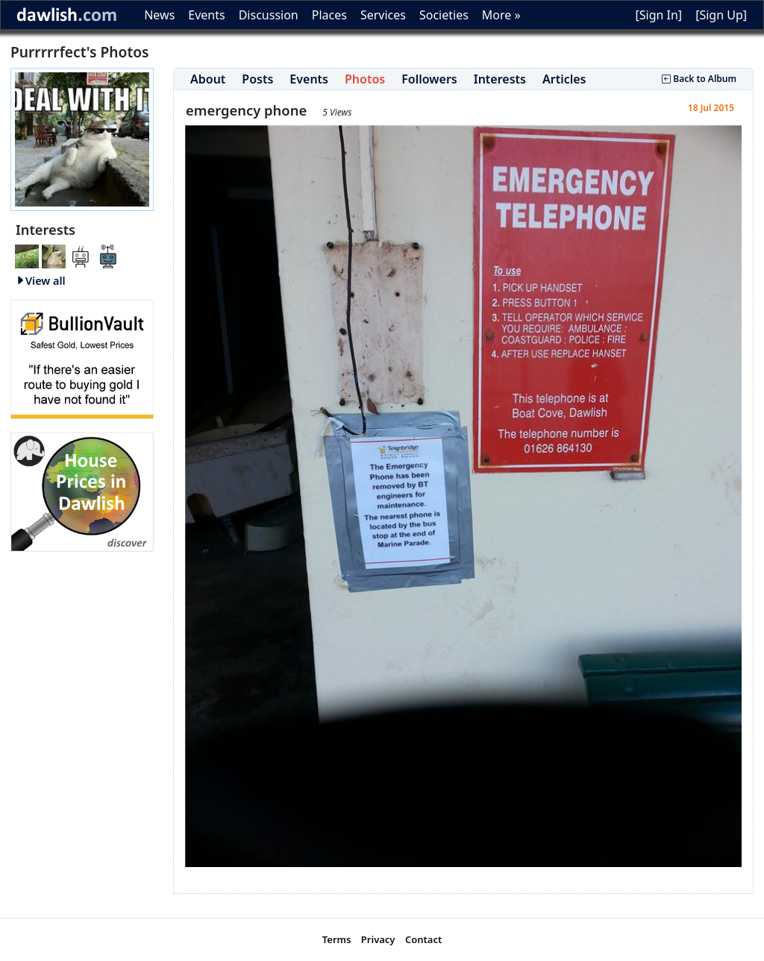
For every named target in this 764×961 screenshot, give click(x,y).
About (207, 79)
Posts (257, 79)
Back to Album (699, 78)
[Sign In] (658, 15)
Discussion (268, 15)
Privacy (378, 939)
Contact (423, 939)
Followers (429, 79)
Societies (444, 15)
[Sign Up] (721, 15)
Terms (336, 939)
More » (501, 15)
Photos (365, 79)
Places (329, 15)
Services (383, 15)
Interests (500, 79)
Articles (564, 79)
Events (206, 15)
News (159, 15)
